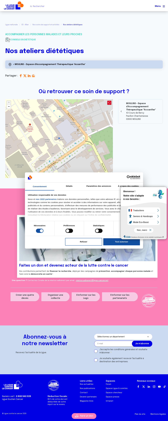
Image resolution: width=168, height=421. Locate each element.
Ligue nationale (11, 25)
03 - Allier (25, 25)
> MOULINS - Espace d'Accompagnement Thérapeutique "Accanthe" (49, 64)
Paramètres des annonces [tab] (98, 186)
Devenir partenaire (88, 397)
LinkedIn (149, 386)
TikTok (164, 386)
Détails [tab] (69, 186)
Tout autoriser (121, 242)
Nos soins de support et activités (46, 25)
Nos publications (87, 388)
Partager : (12, 75)
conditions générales (124, 349)
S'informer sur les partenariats (119, 296)
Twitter (143, 386)
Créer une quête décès (25, 296)
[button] (59, 138)
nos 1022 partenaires (46, 199)
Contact (84, 393)
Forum (108, 384)
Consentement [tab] (40, 186)
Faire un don (86, 416)
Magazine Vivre (86, 401)
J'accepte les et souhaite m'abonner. (123, 351)
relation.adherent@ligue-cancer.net (92, 280)
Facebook (138, 386)
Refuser (83, 242)
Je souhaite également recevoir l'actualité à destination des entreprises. (121, 360)
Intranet (109, 401)
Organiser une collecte (55, 296)
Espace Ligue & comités (117, 388)
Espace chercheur (114, 393)
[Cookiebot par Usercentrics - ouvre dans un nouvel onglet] (128, 177)
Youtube (159, 386)
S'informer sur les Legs (85, 296)
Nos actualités (86, 384)
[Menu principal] (164, 6)
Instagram (154, 386)
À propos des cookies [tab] (128, 186)
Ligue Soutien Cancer (12, 399)
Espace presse (112, 397)
